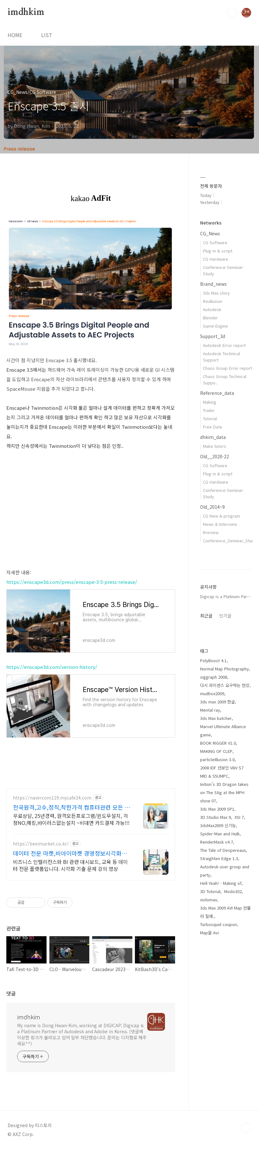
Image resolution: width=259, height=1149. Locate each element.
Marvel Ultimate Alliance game (223, 730)
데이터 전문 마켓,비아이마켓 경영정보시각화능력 (70, 853)
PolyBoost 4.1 (213, 660)
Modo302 (233, 891)
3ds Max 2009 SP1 (217, 809)
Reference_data (217, 393)
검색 (232, 12)
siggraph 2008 (213, 677)
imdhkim (26, 12)
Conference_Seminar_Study (229, 541)
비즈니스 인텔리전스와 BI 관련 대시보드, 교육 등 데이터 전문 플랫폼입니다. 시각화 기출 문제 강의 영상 (70, 865)
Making (209, 402)
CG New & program (221, 516)
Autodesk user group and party (224, 871)
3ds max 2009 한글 (217, 702)
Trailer (209, 410)
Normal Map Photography (224, 669)
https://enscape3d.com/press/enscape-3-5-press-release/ (71, 581)
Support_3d (212, 336)
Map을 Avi (209, 933)
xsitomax (208, 900)
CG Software (215, 242)
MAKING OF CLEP (216, 751)
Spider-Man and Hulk (220, 834)
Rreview (210, 532)
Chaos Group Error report (227, 368)
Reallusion (212, 301)
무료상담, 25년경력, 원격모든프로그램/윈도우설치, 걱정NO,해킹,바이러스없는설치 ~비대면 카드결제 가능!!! (71, 819)
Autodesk (212, 309)
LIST (46, 35)
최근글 (206, 615)
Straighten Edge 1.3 (219, 858)
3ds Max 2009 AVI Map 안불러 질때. (225, 912)
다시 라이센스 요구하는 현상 (225, 685)
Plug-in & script (217, 251)
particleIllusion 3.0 (217, 759)
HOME (15, 35)
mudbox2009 (212, 693)
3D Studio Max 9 (215, 817)
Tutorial (210, 418)
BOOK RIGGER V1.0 (218, 743)
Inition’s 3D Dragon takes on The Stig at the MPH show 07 (224, 792)
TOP (246, 1128)
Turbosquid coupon (218, 924)
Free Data (212, 427)
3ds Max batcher (216, 718)
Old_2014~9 (212, 507)
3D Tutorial (210, 891)
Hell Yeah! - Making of (221, 883)
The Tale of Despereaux (223, 850)
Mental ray (210, 710)
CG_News (210, 233)
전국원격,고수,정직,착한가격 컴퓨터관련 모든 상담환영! (71, 807)
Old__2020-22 (214, 456)
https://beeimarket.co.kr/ (41, 843)
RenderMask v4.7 (216, 842)
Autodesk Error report (224, 345)
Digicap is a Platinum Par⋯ (225, 596)
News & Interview (220, 524)
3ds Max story (216, 293)
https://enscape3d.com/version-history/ (51, 666)
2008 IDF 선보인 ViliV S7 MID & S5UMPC (221, 772)
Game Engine (215, 326)
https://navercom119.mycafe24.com (52, 797)
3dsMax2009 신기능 (218, 825)
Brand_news (213, 284)
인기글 (225, 615)
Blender (210, 318)
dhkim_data (213, 437)
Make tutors (214, 446)
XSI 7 (239, 817)
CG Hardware (215, 259)
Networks (210, 222)
